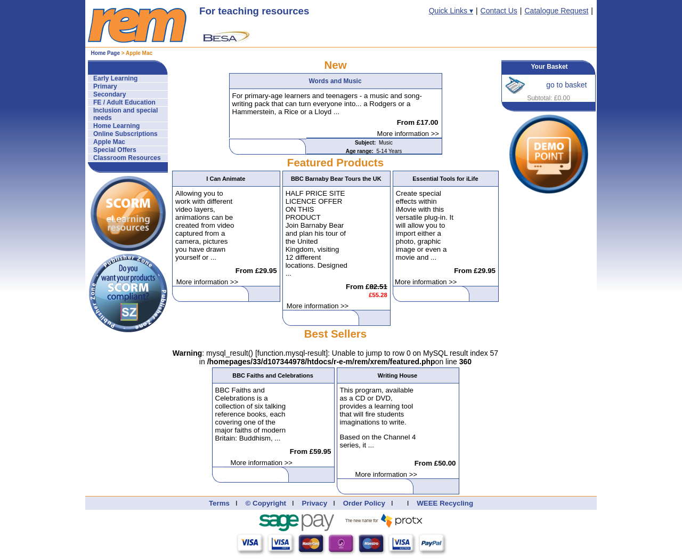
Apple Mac (109, 142)
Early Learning (115, 78)
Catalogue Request (556, 10)
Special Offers (114, 150)
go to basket (566, 85)
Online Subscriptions (125, 134)
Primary (105, 86)
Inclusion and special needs (125, 114)
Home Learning (116, 126)
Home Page (105, 53)
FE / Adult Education (124, 102)
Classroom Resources (127, 158)
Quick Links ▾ (451, 10)
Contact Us (499, 10)
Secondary (109, 94)
